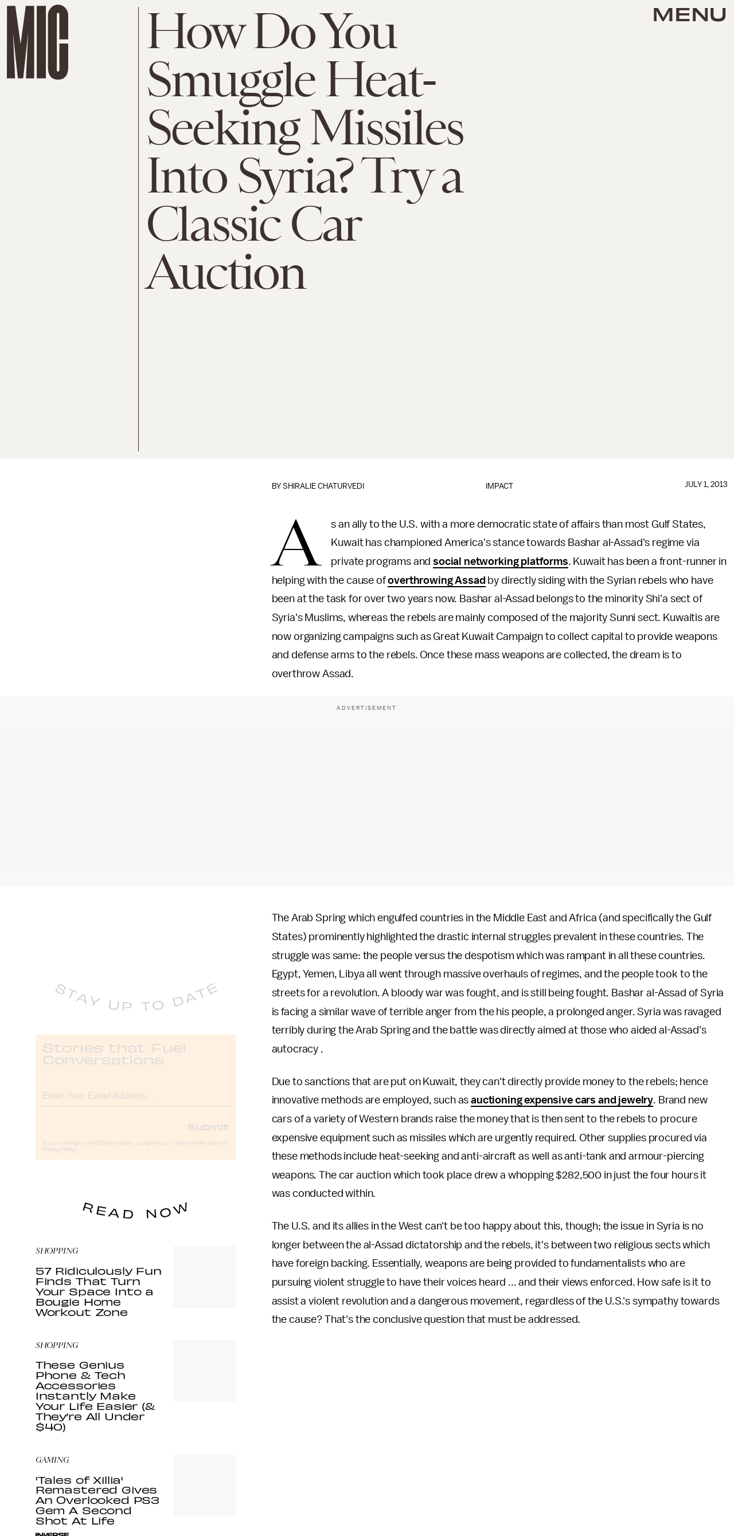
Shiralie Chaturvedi (323, 486)
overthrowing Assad (436, 580)
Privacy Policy (59, 1158)
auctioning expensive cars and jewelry (562, 1100)
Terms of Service (196, 1152)
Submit (208, 1135)
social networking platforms (500, 561)
